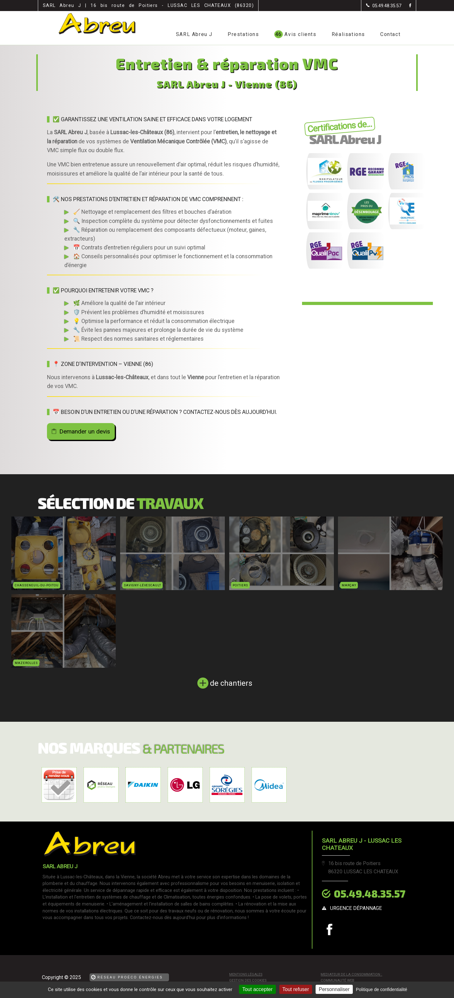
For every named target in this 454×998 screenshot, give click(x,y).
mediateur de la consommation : (351, 974)
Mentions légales (245, 974)
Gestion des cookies (247, 980)
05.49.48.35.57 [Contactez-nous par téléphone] (369, 893)
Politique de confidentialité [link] (381, 989)
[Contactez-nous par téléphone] (383, 5)
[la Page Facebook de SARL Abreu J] (406, 6)
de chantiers (231, 683)
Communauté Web (337, 980)
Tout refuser (295, 989)
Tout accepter (257, 989)
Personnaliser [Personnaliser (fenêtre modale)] (334, 989)
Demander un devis (84, 431)
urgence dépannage (356, 908)
